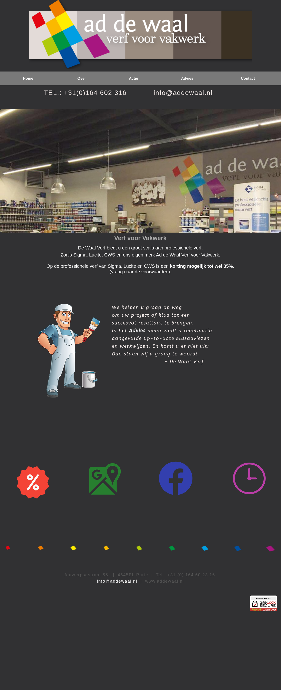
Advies (137, 330)
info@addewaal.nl (117, 581)
